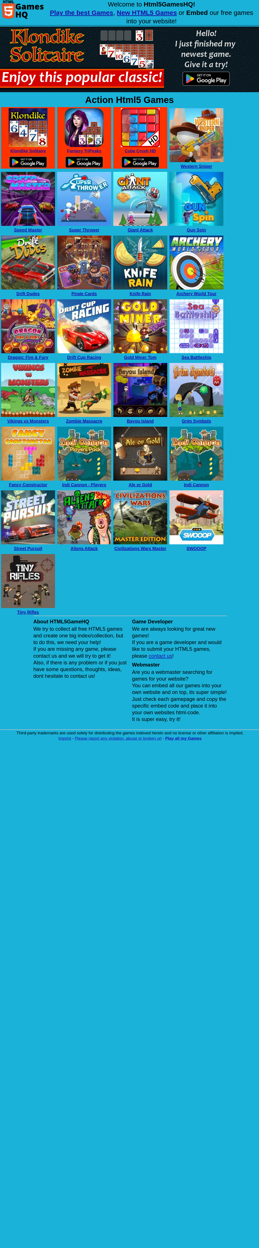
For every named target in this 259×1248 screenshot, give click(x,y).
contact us (160, 656)
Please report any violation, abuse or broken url (118, 738)
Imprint (64, 738)
